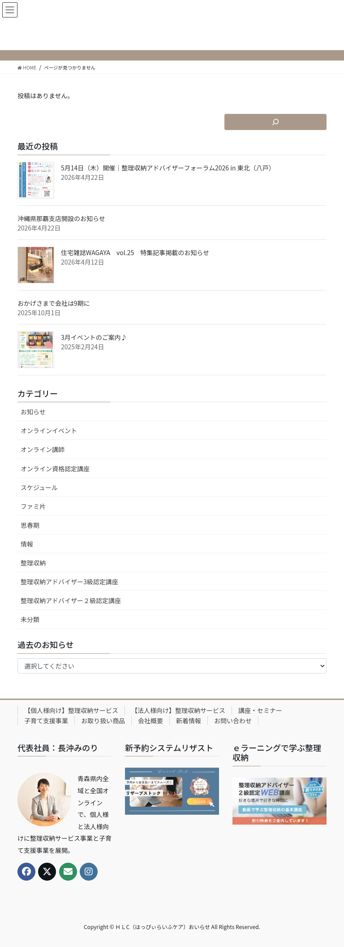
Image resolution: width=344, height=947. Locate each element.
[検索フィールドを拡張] (275, 122)
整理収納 (33, 562)
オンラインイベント (49, 430)
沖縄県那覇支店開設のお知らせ (61, 218)
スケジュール (39, 487)
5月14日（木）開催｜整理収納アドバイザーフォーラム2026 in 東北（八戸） (168, 167)
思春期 (30, 525)
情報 (27, 543)
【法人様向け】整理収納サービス (178, 710)
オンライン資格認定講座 (55, 468)
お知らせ (33, 411)
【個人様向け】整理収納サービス (71, 710)
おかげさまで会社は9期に (53, 303)
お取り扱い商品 (103, 720)
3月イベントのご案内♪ (94, 337)
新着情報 (188, 720)
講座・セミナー (260, 710)
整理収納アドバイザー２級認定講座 (71, 600)
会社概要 (150, 720)
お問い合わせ (233, 720)
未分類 (30, 619)
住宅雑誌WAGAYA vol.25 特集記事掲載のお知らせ (135, 252)
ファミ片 (33, 506)
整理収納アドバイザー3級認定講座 (69, 581)
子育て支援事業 (46, 720)
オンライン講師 (42, 449)
